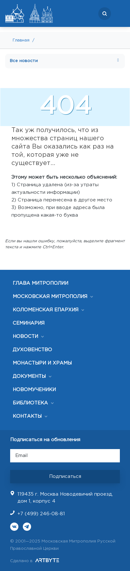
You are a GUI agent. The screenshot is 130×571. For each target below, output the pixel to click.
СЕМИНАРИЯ (28, 323)
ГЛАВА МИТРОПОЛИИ (40, 283)
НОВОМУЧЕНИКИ (34, 390)
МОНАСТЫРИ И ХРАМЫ (42, 363)
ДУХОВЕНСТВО (32, 350)
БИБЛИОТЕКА (30, 403)
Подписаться (65, 476)
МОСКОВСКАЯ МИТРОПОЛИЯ (50, 297)
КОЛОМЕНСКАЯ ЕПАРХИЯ (45, 310)
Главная (21, 40)
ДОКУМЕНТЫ (29, 376)
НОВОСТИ (25, 336)
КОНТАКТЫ (27, 416)
